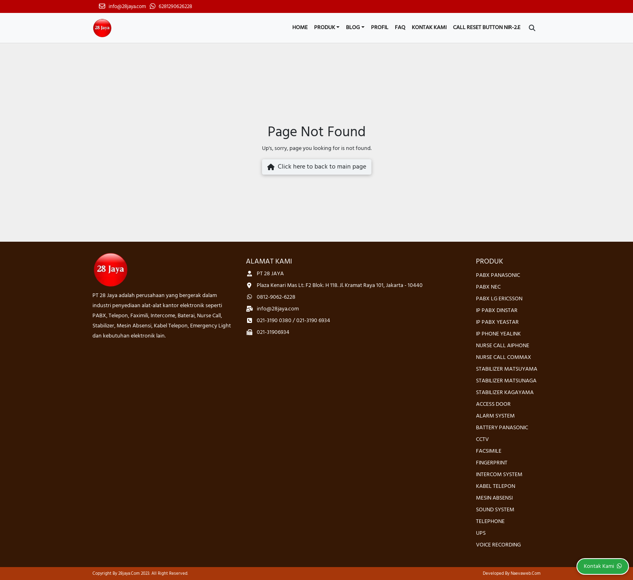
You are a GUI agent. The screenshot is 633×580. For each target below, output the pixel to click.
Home (300, 27)
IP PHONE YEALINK (498, 334)
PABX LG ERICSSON (499, 299)
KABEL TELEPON (495, 486)
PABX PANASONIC (498, 275)
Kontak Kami (429, 27)
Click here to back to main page (316, 167)
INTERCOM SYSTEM (499, 474)
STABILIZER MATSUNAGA (506, 381)
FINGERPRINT (491, 463)
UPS (481, 533)
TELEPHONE (490, 521)
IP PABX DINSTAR (497, 310)
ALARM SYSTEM (495, 416)
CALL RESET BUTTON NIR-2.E (486, 27)
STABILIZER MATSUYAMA (506, 369)
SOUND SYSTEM (495, 510)
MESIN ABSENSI (494, 498)
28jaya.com (129, 573)
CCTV (482, 439)
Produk (324, 27)
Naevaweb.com (526, 573)
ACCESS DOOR (493, 404)
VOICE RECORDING (498, 545)
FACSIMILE (488, 451)
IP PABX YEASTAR (497, 322)
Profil (379, 27)
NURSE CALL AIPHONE (502, 345)
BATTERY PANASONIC (502, 427)
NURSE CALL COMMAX (503, 357)
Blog (353, 27)
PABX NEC (488, 287)
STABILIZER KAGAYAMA (505, 392)
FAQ (400, 27)
